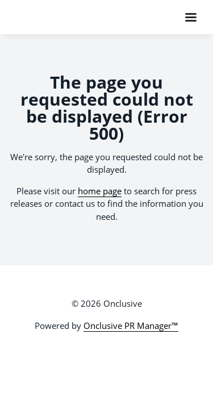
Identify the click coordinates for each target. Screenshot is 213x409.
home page (100, 191)
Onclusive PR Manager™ (130, 325)
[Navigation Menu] (191, 17)
